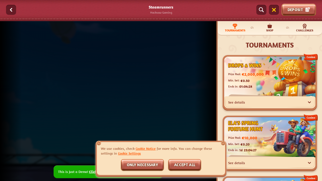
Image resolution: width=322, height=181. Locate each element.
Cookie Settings (129, 153)
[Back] (11, 10)
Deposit (299, 9)
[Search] (261, 10)
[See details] (309, 102)
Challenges (304, 28)
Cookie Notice (146, 148)
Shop (269, 28)
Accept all (184, 164)
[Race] (274, 10)
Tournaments (235, 28)
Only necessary (142, 164)
